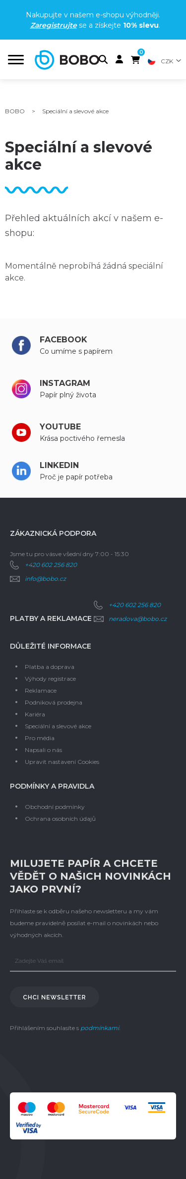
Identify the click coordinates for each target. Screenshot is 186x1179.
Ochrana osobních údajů (60, 818)
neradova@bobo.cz (138, 618)
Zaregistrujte (53, 25)
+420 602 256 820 (51, 564)
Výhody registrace (50, 678)
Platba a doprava (49, 666)
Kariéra (35, 714)
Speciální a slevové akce (58, 726)
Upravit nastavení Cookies (62, 761)
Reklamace (41, 690)
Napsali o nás (43, 750)
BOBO (15, 111)
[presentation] (85, 1063)
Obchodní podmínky (55, 806)
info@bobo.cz (45, 578)
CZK (167, 61)
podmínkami (99, 1028)
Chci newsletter (54, 997)
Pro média (40, 738)
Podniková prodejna (53, 702)
